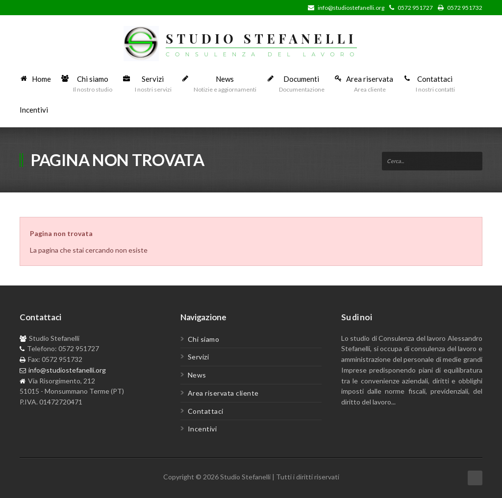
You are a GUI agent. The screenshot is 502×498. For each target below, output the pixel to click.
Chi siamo (204, 339)
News (197, 375)
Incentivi (202, 429)
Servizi (198, 357)
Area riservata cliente (223, 393)
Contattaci (206, 411)
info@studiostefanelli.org (351, 7)
